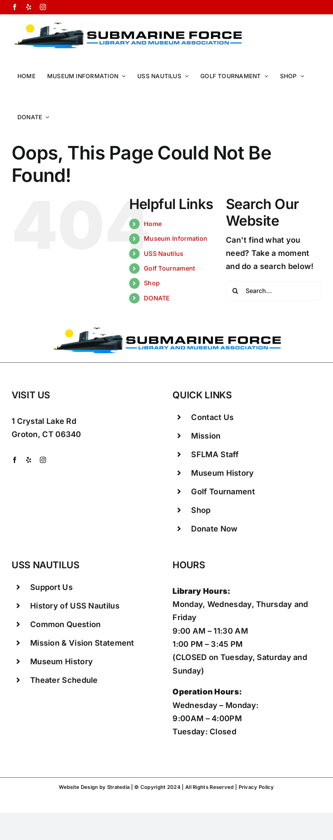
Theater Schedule (64, 680)
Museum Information (175, 238)
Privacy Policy (255, 787)
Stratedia (118, 787)
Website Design (78, 787)
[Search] (235, 290)
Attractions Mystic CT (215, 795)
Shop (152, 283)
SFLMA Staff (215, 454)
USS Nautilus (164, 253)
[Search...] (273, 290)
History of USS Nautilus (75, 605)
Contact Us (212, 417)
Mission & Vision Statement (82, 643)
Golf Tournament (169, 268)
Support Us (51, 587)
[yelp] (29, 460)
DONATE (157, 298)
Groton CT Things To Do (121, 795)
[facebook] (15, 460)
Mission (205, 436)
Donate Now (214, 528)
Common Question (65, 624)
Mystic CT (170, 795)
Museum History (222, 473)
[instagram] (43, 460)
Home (153, 224)
